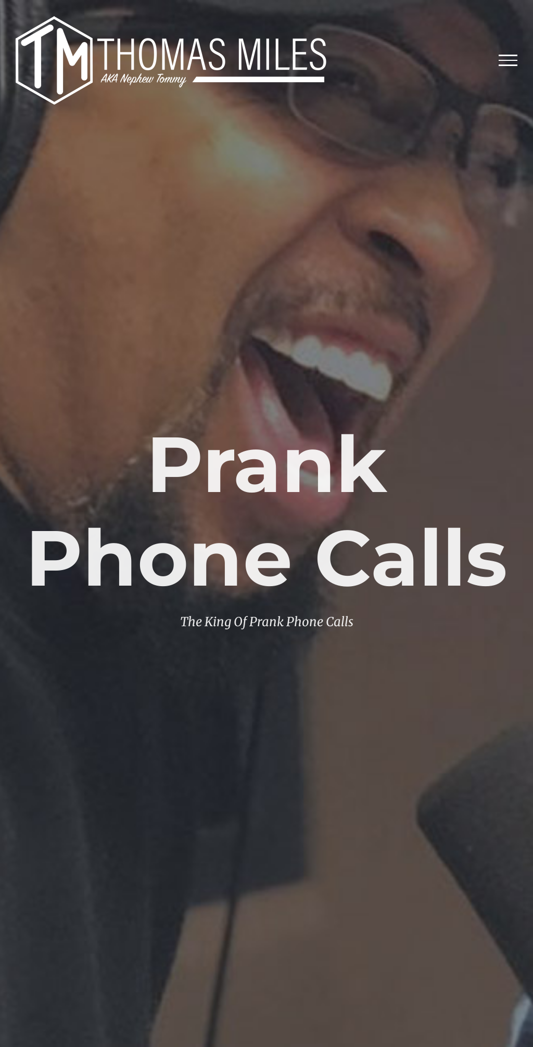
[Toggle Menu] (508, 60)
